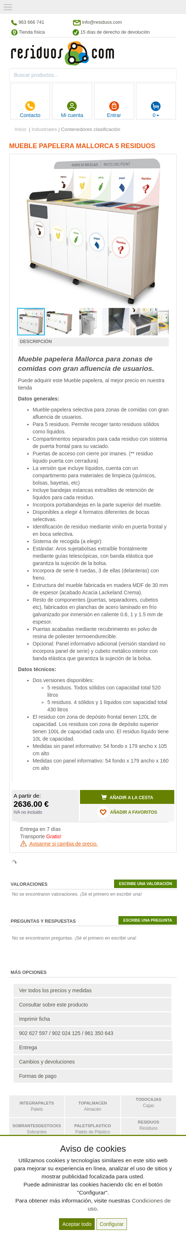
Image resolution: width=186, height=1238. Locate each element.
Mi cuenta (72, 109)
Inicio (20, 129)
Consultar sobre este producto (53, 1005)
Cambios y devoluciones (47, 1062)
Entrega (28, 1047)
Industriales (44, 129)
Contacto (30, 109)
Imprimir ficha (34, 1019)
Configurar (112, 1224)
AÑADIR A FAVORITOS (127, 812)
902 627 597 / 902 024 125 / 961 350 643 (66, 1033)
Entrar (114, 109)
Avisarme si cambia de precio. (59, 844)
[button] (162, 163)
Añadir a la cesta (127, 797)
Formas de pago (37, 1076)
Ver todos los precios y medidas (55, 990)
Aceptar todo (76, 1224)
